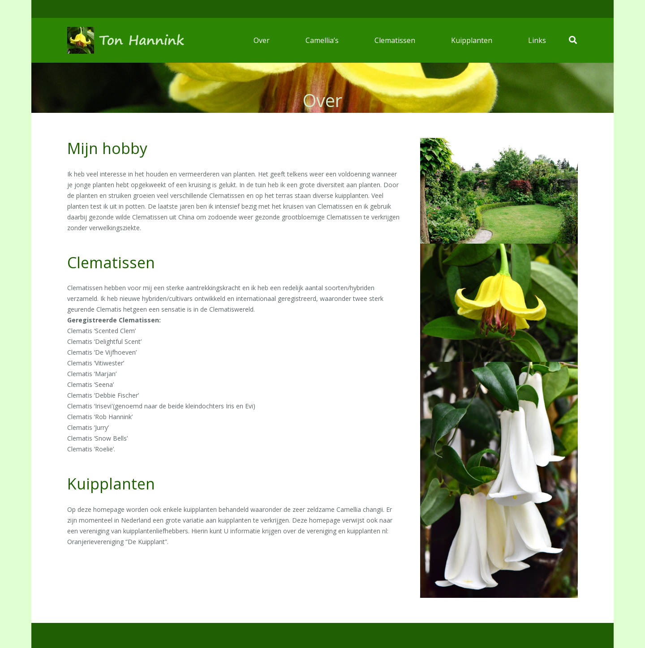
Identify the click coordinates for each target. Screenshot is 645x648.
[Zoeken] (573, 40)
